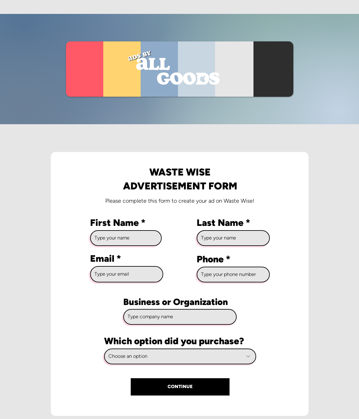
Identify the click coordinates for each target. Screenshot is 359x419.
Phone (210, 259)
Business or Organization (175, 301)
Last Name (220, 222)
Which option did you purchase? (174, 341)
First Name (114, 222)
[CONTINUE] (180, 387)
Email (102, 258)
